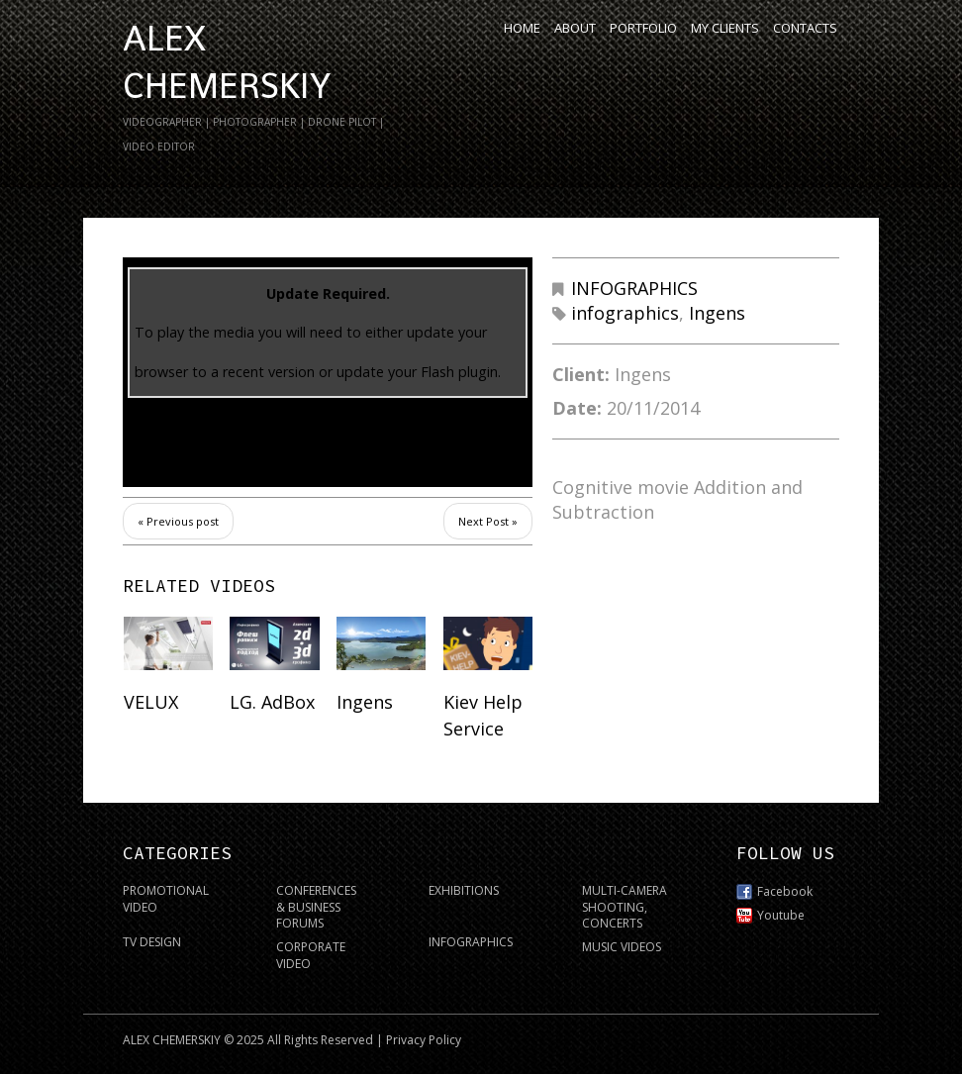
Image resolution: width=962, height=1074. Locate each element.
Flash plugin (459, 371)
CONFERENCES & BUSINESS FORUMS (316, 907)
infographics (625, 313)
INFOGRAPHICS (634, 288)
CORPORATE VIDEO (310, 955)
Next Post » (488, 521)
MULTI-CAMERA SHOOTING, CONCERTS (624, 907)
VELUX (151, 702)
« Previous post (178, 521)
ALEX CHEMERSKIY (172, 1039)
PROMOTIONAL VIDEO (166, 899)
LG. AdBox (272, 702)
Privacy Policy (423, 1039)
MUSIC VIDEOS (621, 946)
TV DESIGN (152, 941)
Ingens (717, 313)
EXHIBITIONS (464, 890)
